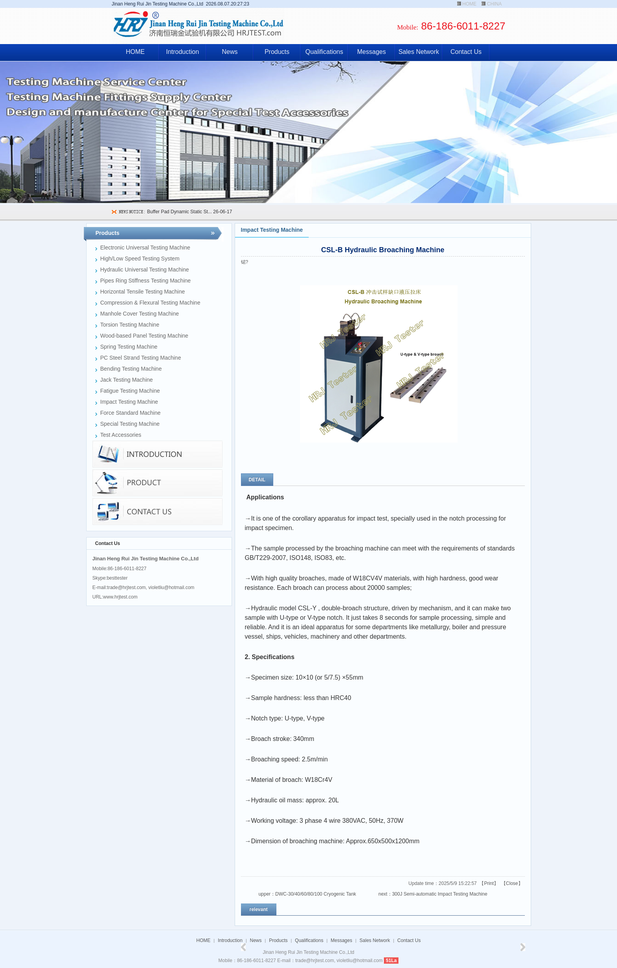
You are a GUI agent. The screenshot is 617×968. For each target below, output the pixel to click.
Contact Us (466, 51)
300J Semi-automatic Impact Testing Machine (439, 894)
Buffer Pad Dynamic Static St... (179, 211)
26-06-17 (222, 211)
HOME (469, 4)
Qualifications (324, 51)
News (229, 51)
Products (277, 51)
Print (489, 883)
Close (512, 883)
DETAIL (256, 479)
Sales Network (418, 51)
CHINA (494, 4)
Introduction (182, 51)
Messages (371, 51)
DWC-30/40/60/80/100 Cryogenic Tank (315, 894)
